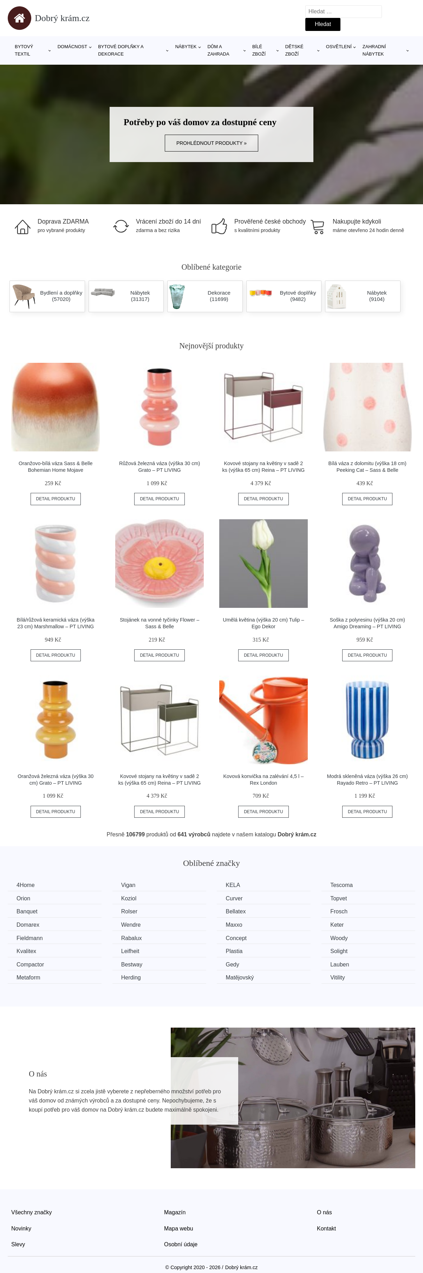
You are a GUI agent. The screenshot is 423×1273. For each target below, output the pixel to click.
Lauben (339, 964)
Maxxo (234, 925)
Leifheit (130, 951)
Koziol (129, 898)
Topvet (338, 898)
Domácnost (72, 46)
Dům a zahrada (218, 50)
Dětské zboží (294, 50)
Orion (23, 898)
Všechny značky (31, 1212)
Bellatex (236, 911)
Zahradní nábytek (374, 50)
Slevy (18, 1244)
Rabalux (131, 938)
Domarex (28, 925)
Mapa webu (178, 1229)
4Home (26, 885)
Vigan (128, 885)
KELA (233, 885)
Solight (338, 951)
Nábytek (186, 46)
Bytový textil (24, 50)
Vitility (337, 978)
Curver (234, 898)
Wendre (131, 925)
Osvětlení (339, 46)
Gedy (232, 964)
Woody (339, 938)
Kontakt (326, 1229)
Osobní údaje (180, 1244)
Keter (337, 925)
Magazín (175, 1212)
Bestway (131, 964)
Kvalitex (26, 951)
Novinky (21, 1229)
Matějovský (240, 978)
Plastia (234, 951)
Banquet (27, 911)
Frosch (338, 911)
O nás (324, 1212)
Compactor (30, 964)
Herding (131, 978)
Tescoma (341, 885)
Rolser (129, 911)
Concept (236, 938)
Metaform (28, 978)
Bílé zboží (259, 50)
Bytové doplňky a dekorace (120, 50)
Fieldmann (30, 938)
